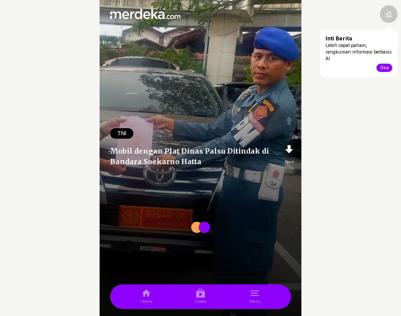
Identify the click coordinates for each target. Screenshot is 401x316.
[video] (200, 297)
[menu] (255, 297)
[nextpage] (289, 152)
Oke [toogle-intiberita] (384, 67)
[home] (146, 297)
